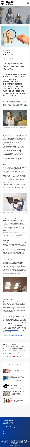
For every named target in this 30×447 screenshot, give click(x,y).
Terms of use (19, 442)
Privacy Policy (12, 442)
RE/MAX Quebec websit (11, 330)
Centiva (17, 445)
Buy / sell (7, 50)
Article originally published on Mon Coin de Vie (14, 335)
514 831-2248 (8, 426)
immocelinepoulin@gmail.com (13, 427)
